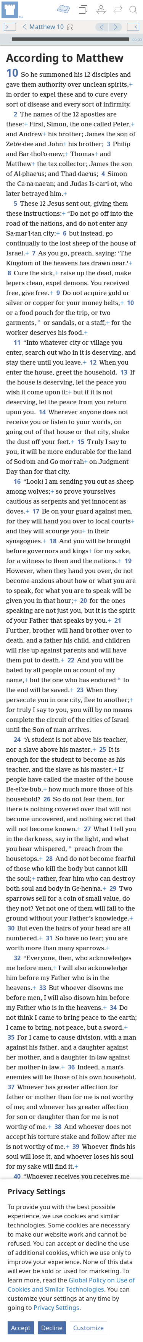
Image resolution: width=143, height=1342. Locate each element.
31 (49, 938)
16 (17, 481)
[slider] (70, 39)
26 (46, 799)
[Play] (5, 39)
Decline (52, 1328)
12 (93, 362)
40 (17, 1176)
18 (53, 541)
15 (80, 442)
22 (71, 660)
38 (58, 1126)
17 (35, 511)
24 (17, 739)
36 (71, 1067)
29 (112, 888)
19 (128, 561)
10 (130, 303)
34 (113, 1007)
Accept (21, 1328)
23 (80, 690)
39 (75, 1146)
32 (17, 958)
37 (11, 1087)
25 (102, 749)
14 (42, 412)
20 (83, 600)
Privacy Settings (56, 1307)
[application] (71, 39)
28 (49, 858)
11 (17, 342)
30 (11, 928)
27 (87, 829)
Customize (88, 1328)
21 (117, 620)
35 (11, 1037)
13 (124, 372)
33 (42, 987)
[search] (133, 10)
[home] (11, 10)
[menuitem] (11, 10)
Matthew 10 (43, 27)
